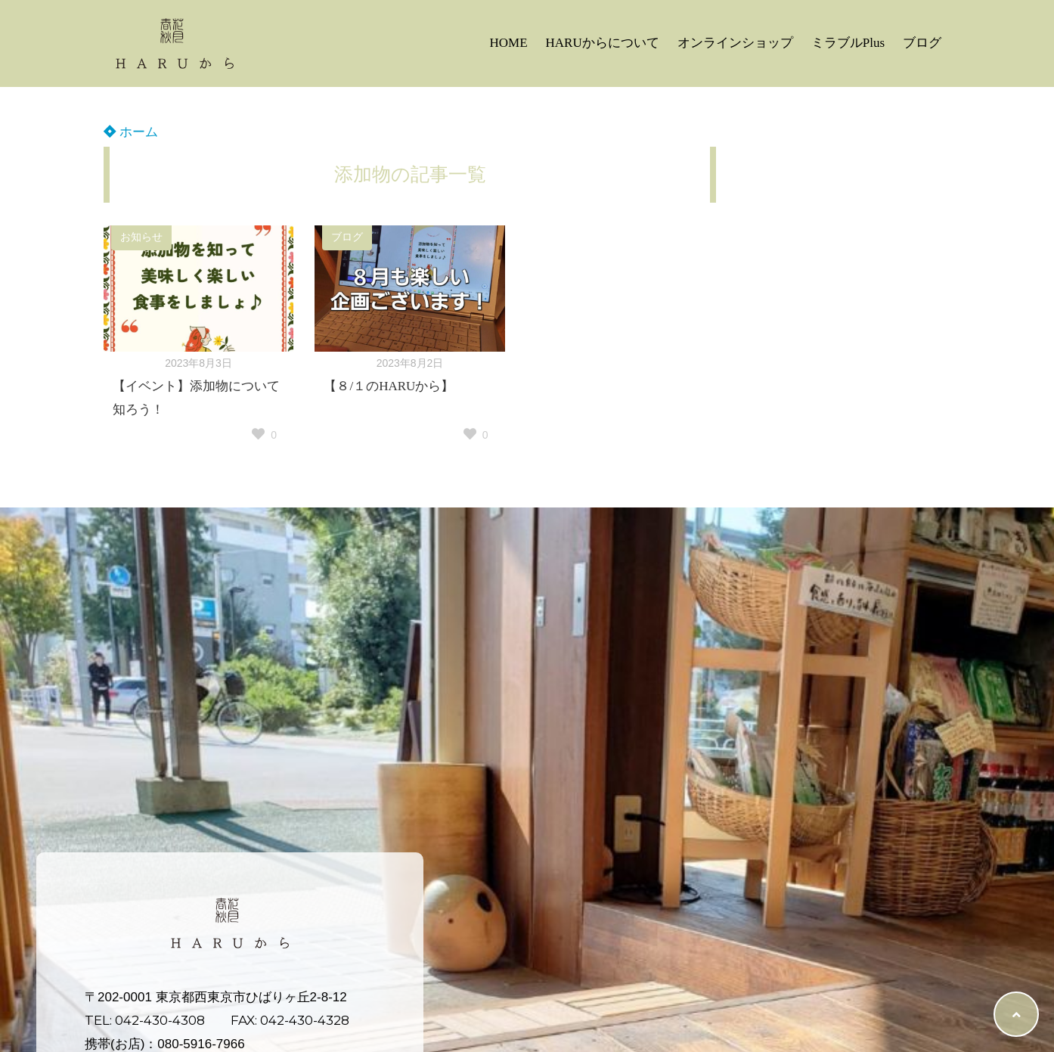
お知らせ (141, 237)
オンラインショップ (735, 43)
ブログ (922, 43)
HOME (508, 43)
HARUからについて (602, 43)
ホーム (131, 132)
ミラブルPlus (848, 43)
